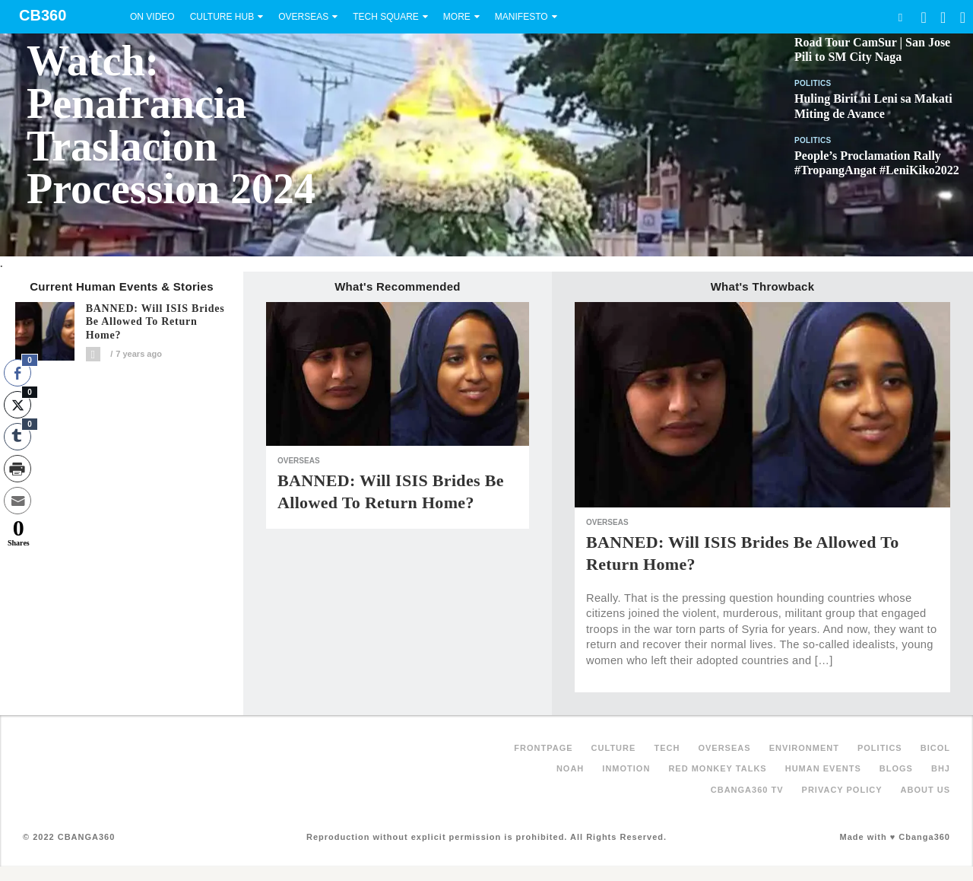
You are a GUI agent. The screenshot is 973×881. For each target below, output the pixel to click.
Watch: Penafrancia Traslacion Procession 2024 (171, 124)
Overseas (303, 16)
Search (900, 17)
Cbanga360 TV (747, 789)
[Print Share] (17, 468)
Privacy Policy (842, 789)
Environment (804, 747)
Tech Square (386, 16)
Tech (667, 747)
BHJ (940, 768)
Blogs (896, 768)
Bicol (935, 747)
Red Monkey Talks (717, 768)
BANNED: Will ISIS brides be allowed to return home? (155, 322)
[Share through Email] (17, 500)
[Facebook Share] (17, 372)
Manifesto (521, 16)
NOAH (570, 768)
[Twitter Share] (17, 404)
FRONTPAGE (543, 747)
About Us (925, 789)
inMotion (626, 768)
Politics (813, 83)
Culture (613, 747)
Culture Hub (222, 16)
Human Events (823, 768)
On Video (152, 16)
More (457, 16)
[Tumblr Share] (17, 436)
